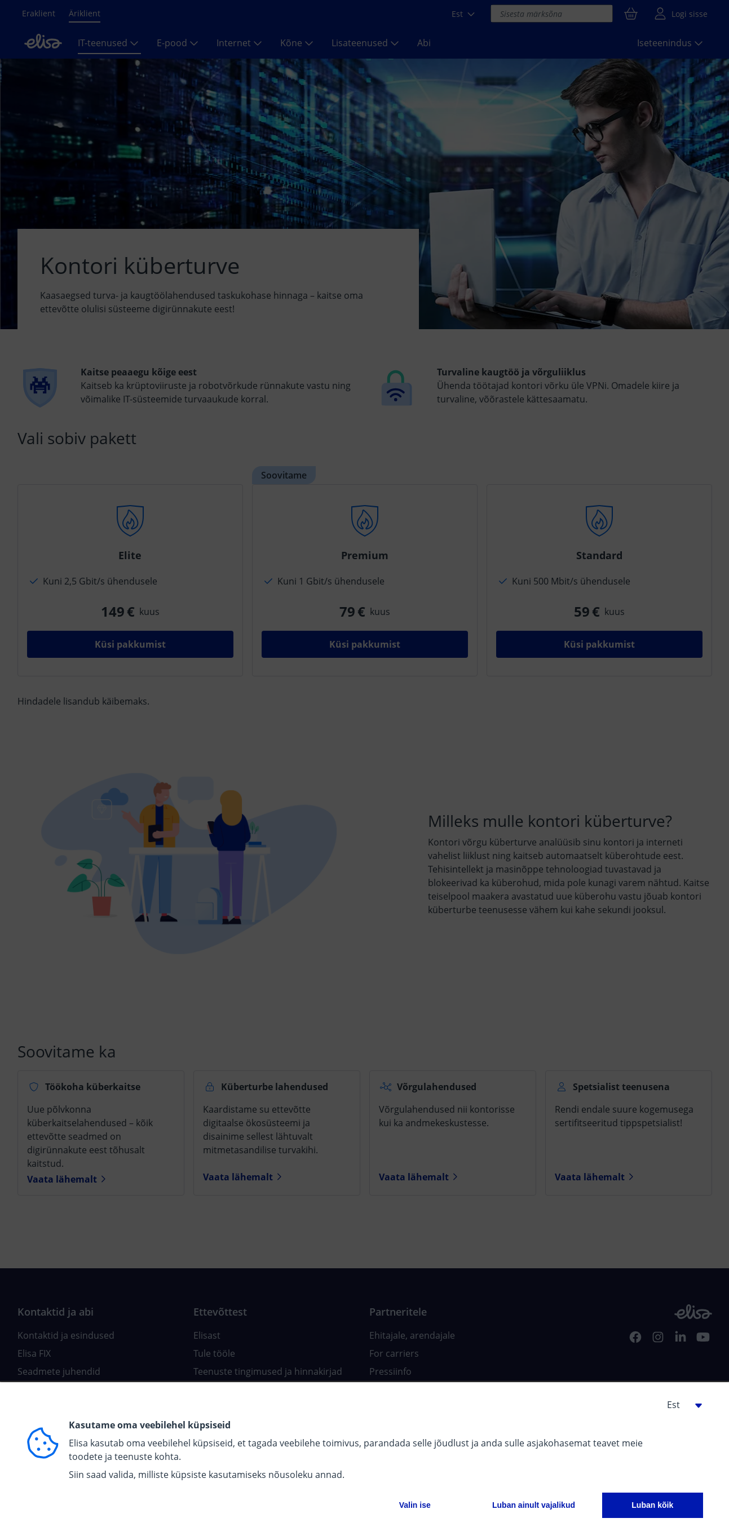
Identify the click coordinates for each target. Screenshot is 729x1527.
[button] (680, 1404)
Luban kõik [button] (652, 1505)
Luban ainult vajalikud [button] (533, 1505)
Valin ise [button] (415, 1505)
